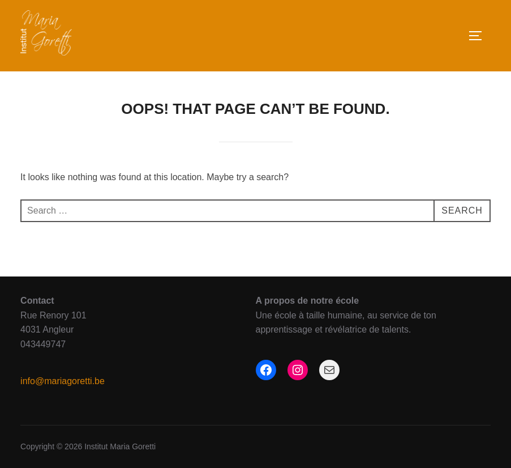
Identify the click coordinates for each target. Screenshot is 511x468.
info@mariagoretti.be (62, 381)
